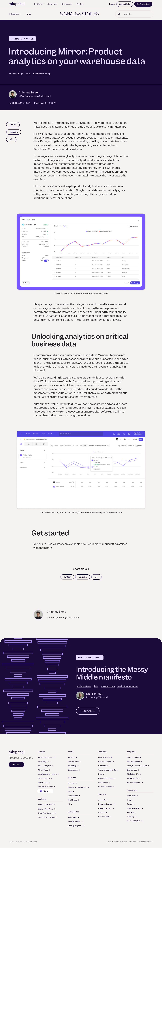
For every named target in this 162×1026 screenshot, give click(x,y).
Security (132, 841)
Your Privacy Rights (145, 841)
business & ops (16, 73)
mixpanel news (108, 686)
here (49, 548)
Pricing (79, 4)
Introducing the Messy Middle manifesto (112, 673)
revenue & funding (41, 73)
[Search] (134, 14)
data (28, 73)
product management (127, 686)
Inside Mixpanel (22, 38)
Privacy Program (120, 841)
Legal (109, 841)
